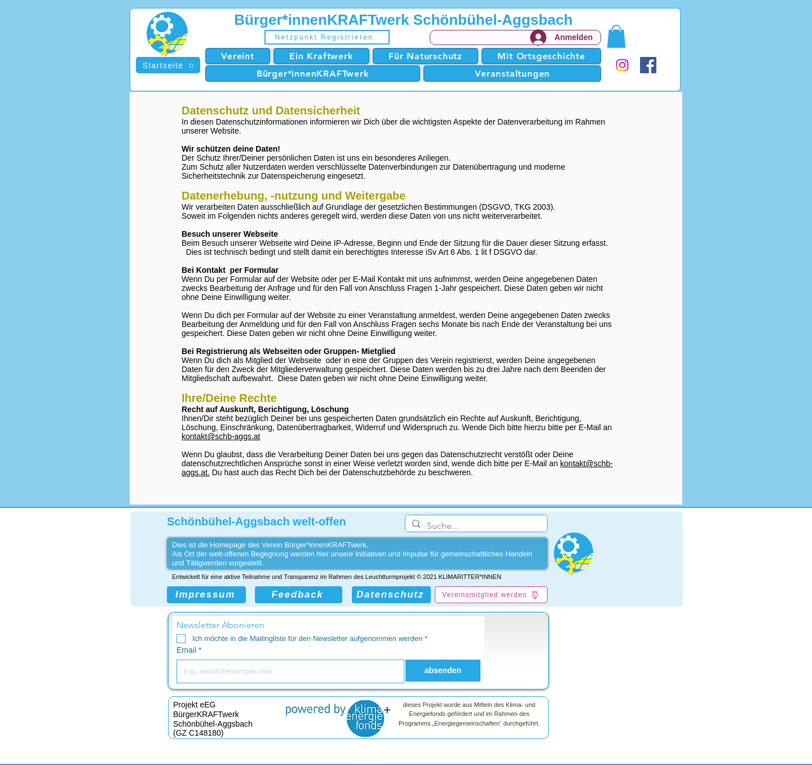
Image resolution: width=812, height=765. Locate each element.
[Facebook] (648, 65)
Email (188, 650)
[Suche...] (475, 526)
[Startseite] (168, 65)
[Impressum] (206, 594)
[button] (327, 37)
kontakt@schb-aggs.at (221, 436)
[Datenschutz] (391, 594)
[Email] (287, 671)
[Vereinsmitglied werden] (491, 594)
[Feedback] (298, 594)
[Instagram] (622, 65)
